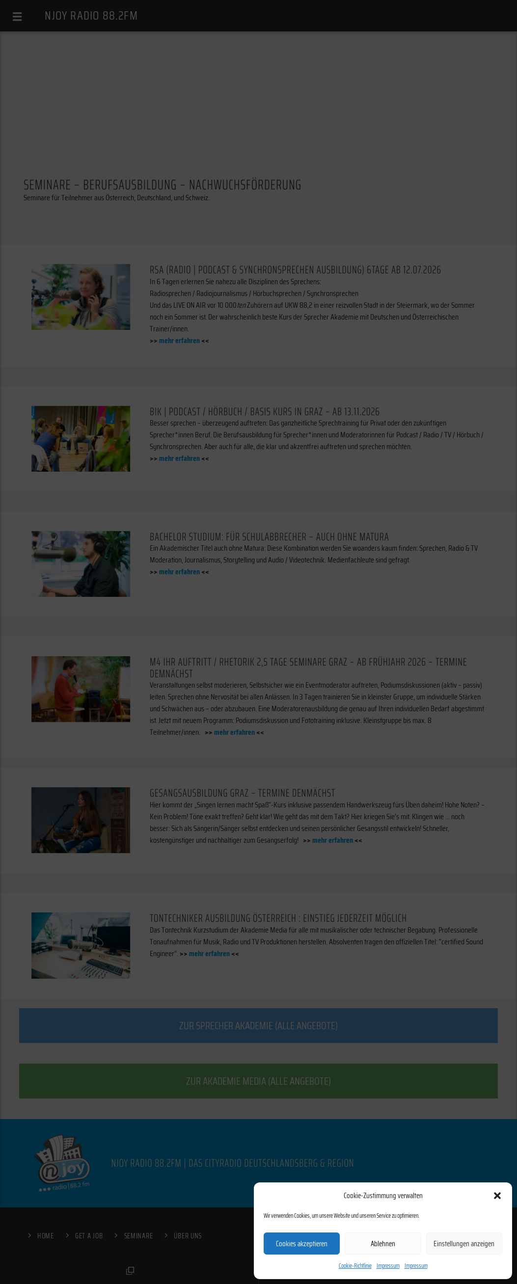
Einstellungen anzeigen (464, 1244)
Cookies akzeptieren (301, 1244)
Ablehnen (383, 1244)
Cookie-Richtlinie (355, 1265)
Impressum (388, 1265)
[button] (497, 1196)
